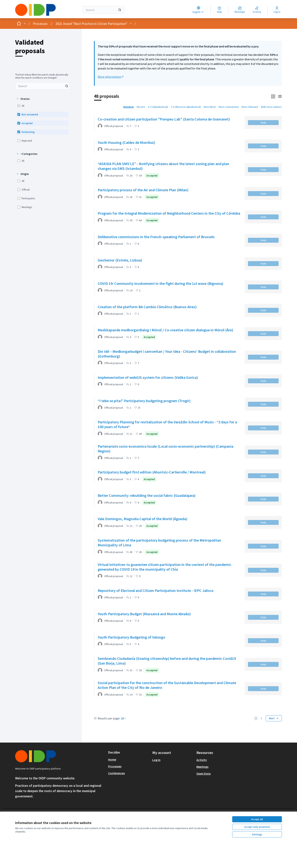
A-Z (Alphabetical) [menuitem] (158, 107)
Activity (201, 760)
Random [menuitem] (128, 107)
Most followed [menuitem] (250, 107)
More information (111, 77)
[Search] (103, 9)
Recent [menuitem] (141, 107)
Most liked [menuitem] (210, 107)
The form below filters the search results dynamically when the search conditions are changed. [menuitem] (41, 76)
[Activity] (257, 10)
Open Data (203, 773)
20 (124, 718)
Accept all (257, 819)
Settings (257, 834)
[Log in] (277, 10)
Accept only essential (257, 827)
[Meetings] (240, 10)
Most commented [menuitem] (229, 107)
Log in (156, 760)
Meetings (202, 767)
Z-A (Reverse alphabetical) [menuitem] (186, 107)
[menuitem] (42, 86)
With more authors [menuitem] (271, 107)
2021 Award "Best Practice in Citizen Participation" (91, 23)
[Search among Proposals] (42, 86)
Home (112, 759)
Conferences (116, 773)
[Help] (219, 10)
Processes (40, 23)
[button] (23, 99)
